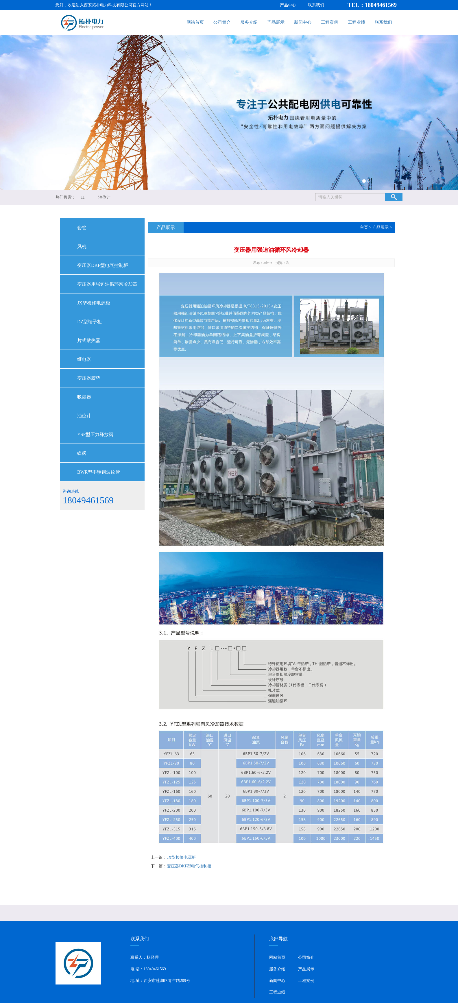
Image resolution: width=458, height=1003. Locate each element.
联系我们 (316, 5)
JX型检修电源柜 (93, 302)
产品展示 (276, 22)
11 (83, 197)
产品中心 (288, 5)
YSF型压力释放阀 (95, 434)
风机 (81, 246)
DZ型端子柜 (89, 321)
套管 (81, 227)
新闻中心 (302, 22)
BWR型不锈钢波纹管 (98, 472)
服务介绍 (249, 22)
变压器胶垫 (88, 378)
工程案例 (329, 22)
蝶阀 (81, 453)
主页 (364, 227)
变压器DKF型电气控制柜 (102, 265)
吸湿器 (84, 396)
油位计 (104, 197)
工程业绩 (356, 22)
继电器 (84, 359)
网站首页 (195, 22)
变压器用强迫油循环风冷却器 (107, 284)
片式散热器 (88, 340)
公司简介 (222, 22)
